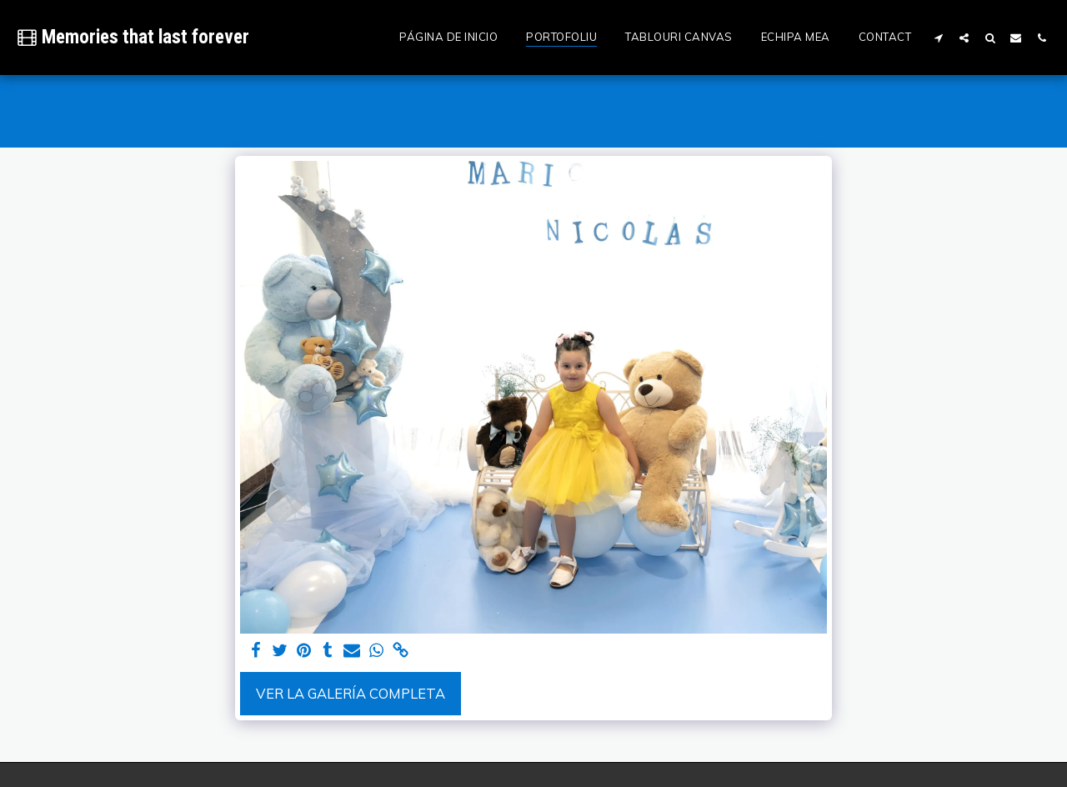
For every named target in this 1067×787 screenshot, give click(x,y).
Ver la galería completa (350, 693)
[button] (938, 37)
